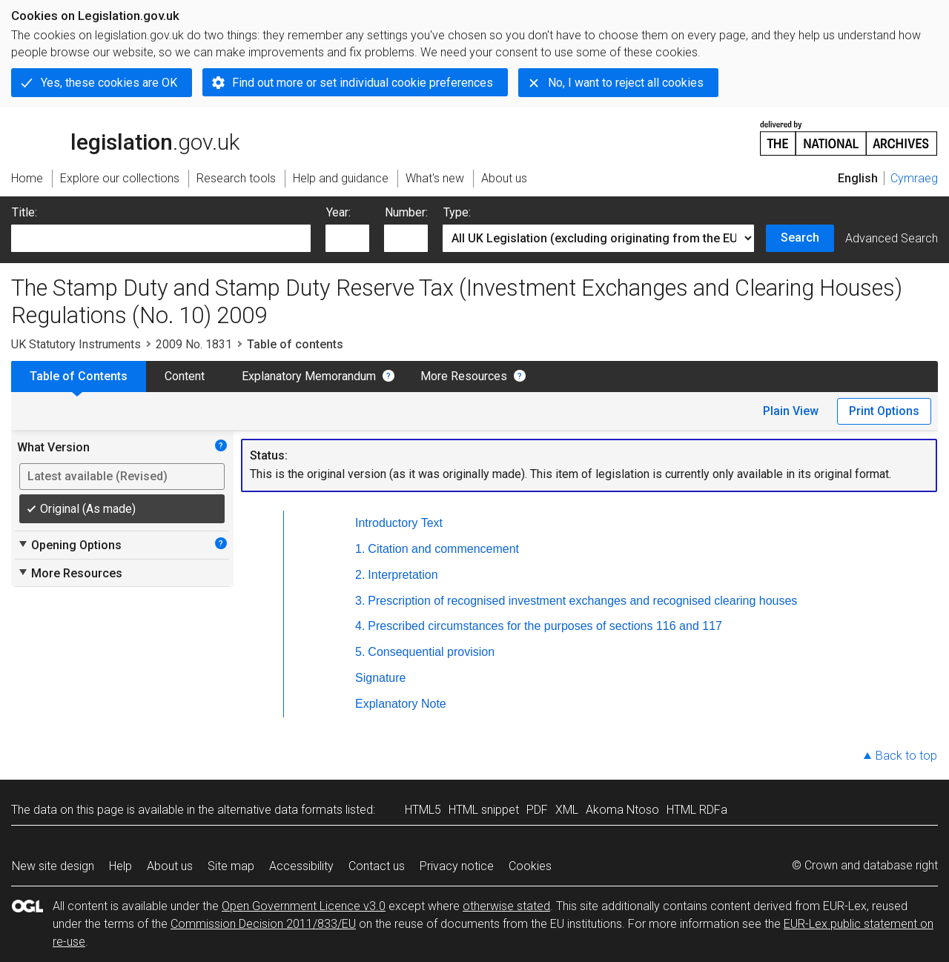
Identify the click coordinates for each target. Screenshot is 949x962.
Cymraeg (914, 178)
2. (360, 574)
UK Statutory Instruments (76, 344)
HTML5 (423, 810)
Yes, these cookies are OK (109, 83)
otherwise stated (506, 906)
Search (800, 237)
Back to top (906, 756)
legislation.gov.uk (125, 137)
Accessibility (301, 866)
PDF (537, 810)
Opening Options (69, 544)
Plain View (791, 411)
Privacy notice (457, 866)
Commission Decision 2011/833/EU (263, 924)
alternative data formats (280, 810)
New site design (53, 866)
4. (360, 626)
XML (566, 810)
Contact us (376, 866)
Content (185, 376)
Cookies (530, 866)
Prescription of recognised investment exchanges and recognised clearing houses (582, 600)
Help (120, 866)
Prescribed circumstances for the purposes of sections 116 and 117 (545, 626)
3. (360, 600)
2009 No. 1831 (194, 344)
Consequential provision (431, 652)
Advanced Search (891, 238)
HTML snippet (484, 810)
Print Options (884, 411)
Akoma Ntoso (622, 810)
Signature (380, 677)
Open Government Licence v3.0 (304, 906)
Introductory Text (399, 523)
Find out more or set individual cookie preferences (362, 83)
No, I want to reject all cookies (626, 83)
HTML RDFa (697, 810)
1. (360, 549)
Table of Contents (79, 376)
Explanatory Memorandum (309, 376)
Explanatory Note (400, 703)
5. (360, 652)
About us (170, 866)
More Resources (463, 376)
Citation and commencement (443, 549)
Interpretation (402, 574)
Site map (231, 866)
